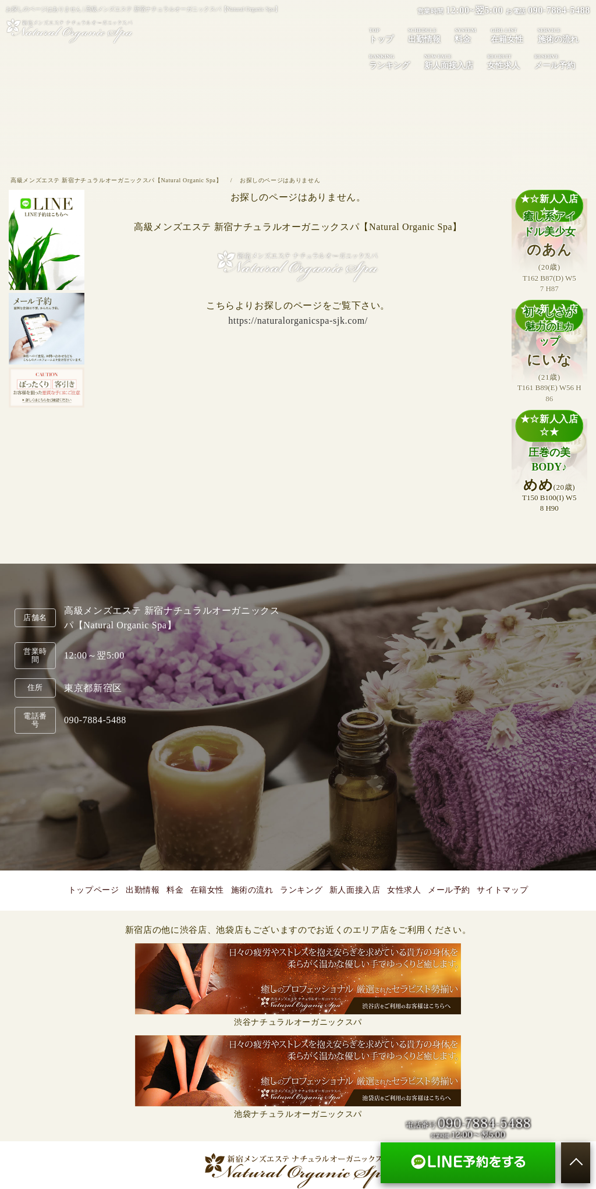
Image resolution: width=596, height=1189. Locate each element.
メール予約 (554, 61)
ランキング (389, 61)
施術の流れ (558, 35)
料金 (465, 35)
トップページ (93, 890)
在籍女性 (507, 35)
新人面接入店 (448, 61)
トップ (381, 35)
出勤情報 (424, 35)
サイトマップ (502, 890)
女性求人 (503, 61)
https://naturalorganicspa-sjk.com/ (298, 320)
